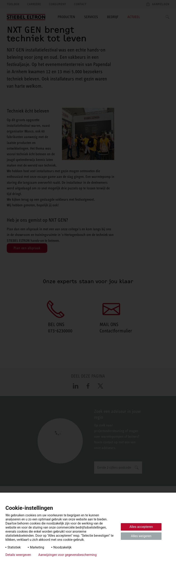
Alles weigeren (141, 536)
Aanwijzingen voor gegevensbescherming (67, 555)
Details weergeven (18, 555)
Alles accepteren (141, 527)
